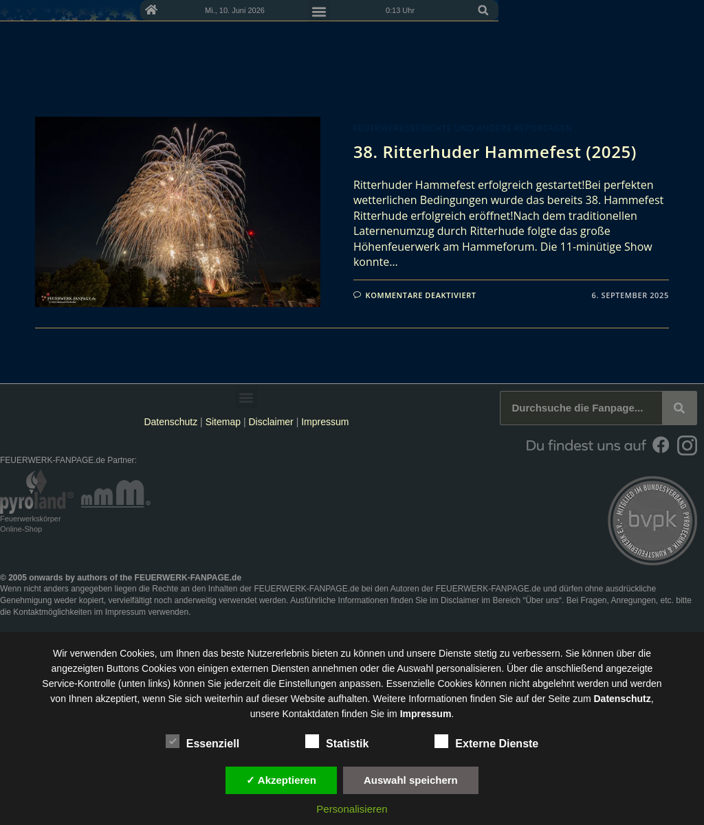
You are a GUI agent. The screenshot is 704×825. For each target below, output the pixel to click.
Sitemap (224, 421)
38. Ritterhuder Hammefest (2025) (495, 151)
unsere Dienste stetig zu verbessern (483, 653)
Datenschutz (170, 421)
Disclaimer (270, 421)
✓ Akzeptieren (281, 780)
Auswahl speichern (411, 780)
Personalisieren (351, 809)
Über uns (542, 600)
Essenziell (202, 741)
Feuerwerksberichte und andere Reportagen (462, 128)
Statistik (336, 741)
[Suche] (679, 408)
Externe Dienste (486, 741)
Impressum (325, 421)
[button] (688, 10)
